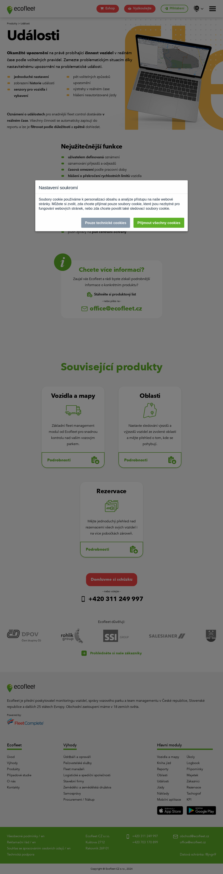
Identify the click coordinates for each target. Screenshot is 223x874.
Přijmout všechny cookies (158, 223)
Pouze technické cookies (105, 223)
